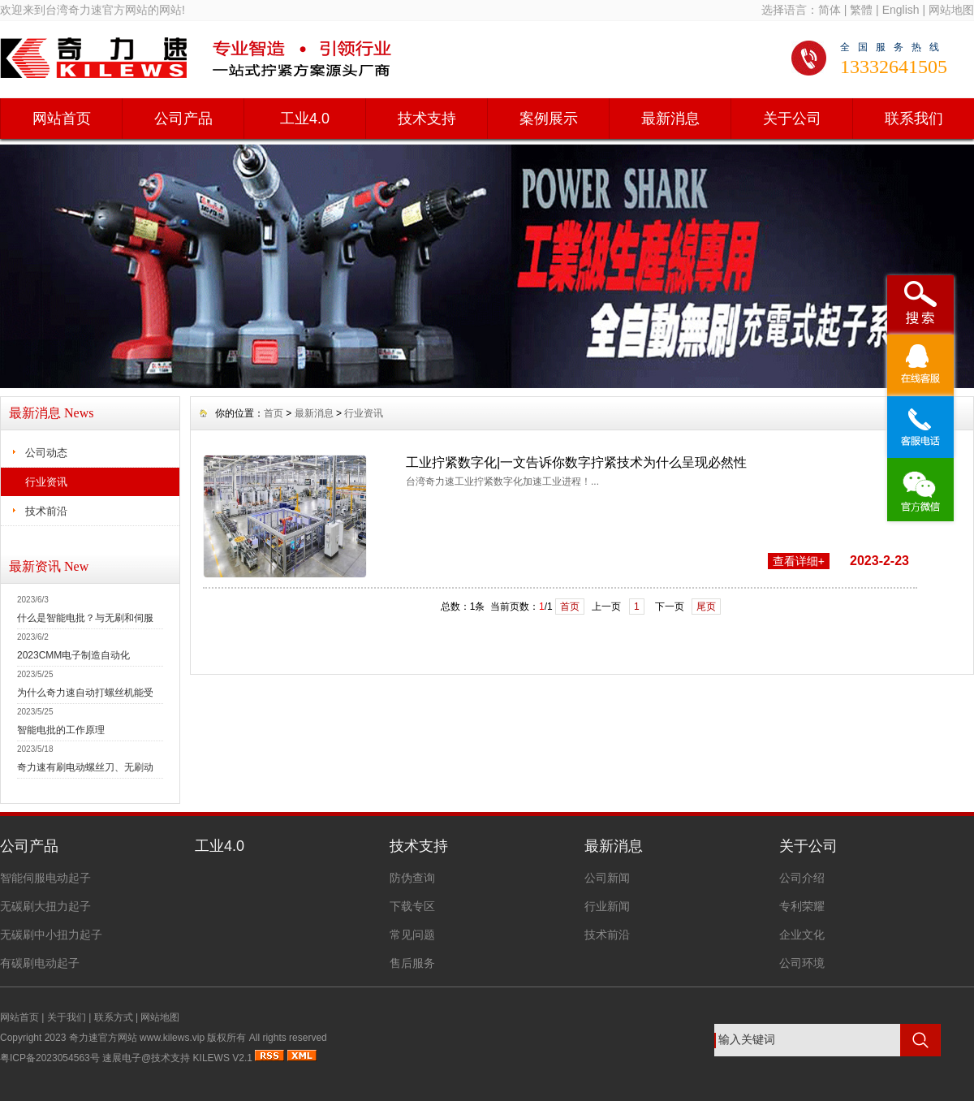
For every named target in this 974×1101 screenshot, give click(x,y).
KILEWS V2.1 (222, 1058)
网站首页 (61, 118)
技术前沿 (46, 511)
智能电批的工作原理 (61, 730)
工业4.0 (305, 118)
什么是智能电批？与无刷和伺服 (85, 618)
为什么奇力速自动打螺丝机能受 (85, 692)
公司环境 (802, 962)
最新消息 (670, 118)
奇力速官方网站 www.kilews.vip (137, 1037)
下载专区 (412, 906)
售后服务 (412, 962)
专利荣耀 (802, 906)
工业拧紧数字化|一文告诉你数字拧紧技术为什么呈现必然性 (576, 462)
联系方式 (113, 1017)
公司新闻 (607, 877)
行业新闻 (607, 906)
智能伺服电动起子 (45, 877)
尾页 (706, 606)
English (901, 9)
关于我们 (66, 1017)
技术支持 (427, 118)
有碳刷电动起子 (40, 962)
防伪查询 (412, 877)
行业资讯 (46, 482)
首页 (273, 413)
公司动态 (46, 453)
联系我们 (914, 118)
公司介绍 (802, 877)
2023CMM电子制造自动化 (73, 655)
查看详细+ (799, 561)
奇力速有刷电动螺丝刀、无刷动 (85, 767)
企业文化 (802, 934)
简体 (829, 9)
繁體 (861, 9)
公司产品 (183, 118)
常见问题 (412, 934)
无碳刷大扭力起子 (45, 906)
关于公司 (792, 118)
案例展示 (548, 118)
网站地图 (951, 9)
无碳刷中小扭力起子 (51, 934)
